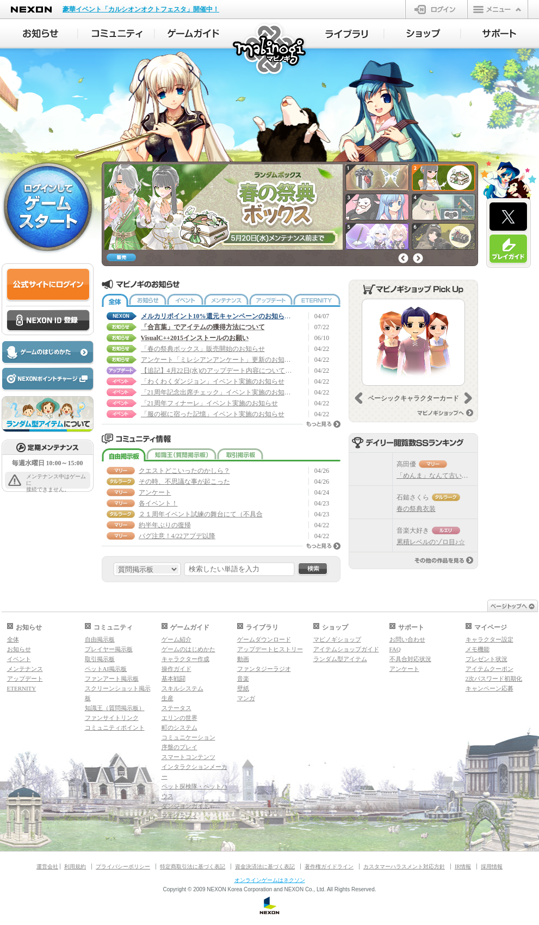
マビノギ (270, 50)
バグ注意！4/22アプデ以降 (177, 536)
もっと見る (323, 424)
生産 (168, 698)
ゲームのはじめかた (188, 649)
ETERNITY (316, 300)
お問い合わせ (407, 639)
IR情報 (463, 866)
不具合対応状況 (410, 659)
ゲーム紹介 (176, 639)
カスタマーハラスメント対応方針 (404, 866)
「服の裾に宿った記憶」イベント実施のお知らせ (212, 414)
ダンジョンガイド (185, 806)
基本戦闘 (173, 678)
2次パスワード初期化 (494, 678)
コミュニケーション (188, 737)
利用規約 (75, 866)
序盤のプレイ (179, 747)
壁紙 (243, 688)
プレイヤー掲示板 (109, 649)
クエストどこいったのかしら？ (184, 470)
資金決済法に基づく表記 (265, 866)
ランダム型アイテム (340, 659)
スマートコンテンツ (188, 757)
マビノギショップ (337, 639)
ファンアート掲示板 (112, 678)
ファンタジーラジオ (264, 668)
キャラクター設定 (489, 639)
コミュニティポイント (115, 727)
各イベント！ (158, 503)
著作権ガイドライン (329, 866)
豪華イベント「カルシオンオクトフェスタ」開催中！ (141, 9)
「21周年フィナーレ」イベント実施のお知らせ (209, 403)
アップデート (271, 300)
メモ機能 (478, 649)
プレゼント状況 (486, 659)
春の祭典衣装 (416, 509)
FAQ (395, 649)
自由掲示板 (124, 454)
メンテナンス (226, 300)
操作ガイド (176, 668)
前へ (403, 258)
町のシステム (179, 727)
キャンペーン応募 (489, 688)
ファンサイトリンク (112, 717)
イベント (185, 300)
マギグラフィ (179, 815)
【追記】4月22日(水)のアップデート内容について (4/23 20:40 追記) (217, 370)
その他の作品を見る (443, 560)
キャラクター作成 (185, 659)
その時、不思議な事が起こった (184, 481)
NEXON (31, 9)
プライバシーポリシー (123, 866)
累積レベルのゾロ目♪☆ (430, 542)
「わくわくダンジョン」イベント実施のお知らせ (212, 381)
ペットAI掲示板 (106, 668)
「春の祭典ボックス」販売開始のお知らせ (203, 349)
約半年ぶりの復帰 (165, 525)
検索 (313, 569)
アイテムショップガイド (346, 649)
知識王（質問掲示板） (181, 454)
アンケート (155, 492)
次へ (418, 258)
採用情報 (492, 866)
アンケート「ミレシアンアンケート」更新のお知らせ (217, 359)
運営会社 (47, 866)
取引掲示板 (240, 454)
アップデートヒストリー (270, 649)
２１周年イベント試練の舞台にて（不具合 (201, 514)
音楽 (243, 678)
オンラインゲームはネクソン (269, 880)
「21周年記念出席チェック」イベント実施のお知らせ (217, 392)
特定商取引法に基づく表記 (192, 866)
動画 (243, 659)
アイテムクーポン (489, 668)
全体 (115, 300)
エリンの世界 (179, 717)
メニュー (498, 9)
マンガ (246, 698)
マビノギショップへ (445, 412)
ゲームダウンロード (264, 639)
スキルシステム (182, 688)
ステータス (176, 708)
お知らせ (147, 300)
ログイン (436, 9)
